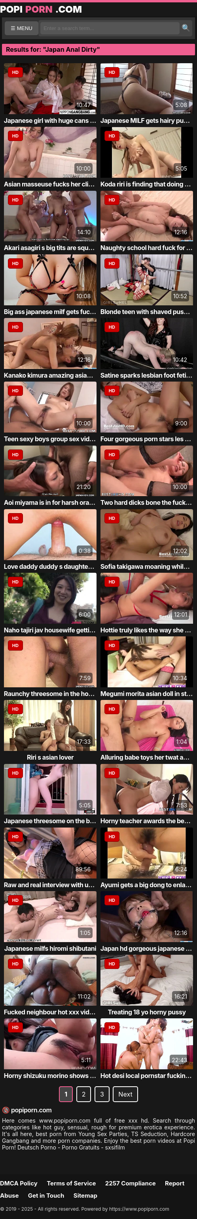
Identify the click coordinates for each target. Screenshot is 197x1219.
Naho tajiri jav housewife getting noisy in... (65, 630)
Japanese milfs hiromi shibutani (50, 948)
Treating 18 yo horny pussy (147, 1012)
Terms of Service (71, 1183)
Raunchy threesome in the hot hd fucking (63, 694)
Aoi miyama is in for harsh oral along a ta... (64, 502)
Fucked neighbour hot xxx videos (52, 1012)
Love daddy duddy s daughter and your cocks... (73, 566)
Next (125, 1094)
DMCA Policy (19, 1183)
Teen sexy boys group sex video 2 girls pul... (68, 439)
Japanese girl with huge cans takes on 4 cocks (71, 120)
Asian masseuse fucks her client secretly (63, 184)
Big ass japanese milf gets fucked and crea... (68, 312)
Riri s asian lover (50, 757)
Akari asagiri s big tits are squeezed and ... (64, 248)
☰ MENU (21, 28)
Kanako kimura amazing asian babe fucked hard (73, 375)
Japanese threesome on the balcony (56, 821)
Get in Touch (46, 1195)
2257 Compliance (130, 1183)
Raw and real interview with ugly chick (59, 885)
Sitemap (85, 1195)
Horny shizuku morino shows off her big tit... (68, 1076)
